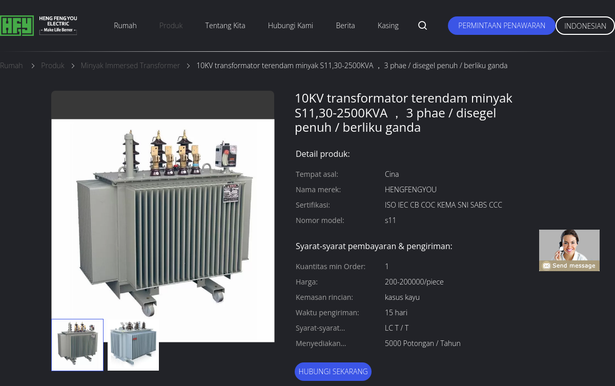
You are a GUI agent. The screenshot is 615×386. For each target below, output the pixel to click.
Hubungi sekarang (332, 371)
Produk (170, 25)
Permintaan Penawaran (501, 25)
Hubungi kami (290, 25)
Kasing (388, 25)
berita (345, 25)
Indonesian (585, 26)
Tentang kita (225, 25)
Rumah (125, 25)
